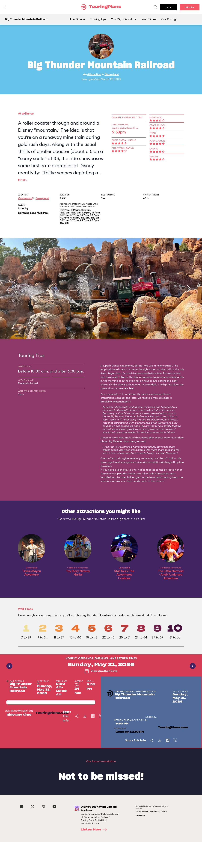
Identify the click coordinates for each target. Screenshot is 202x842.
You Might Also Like (124, 19)
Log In (168, 7)
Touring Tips (98, 19)
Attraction (94, 74)
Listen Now (95, 829)
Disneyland (111, 74)
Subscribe (189, 7)
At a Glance (77, 19)
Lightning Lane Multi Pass (33, 212)
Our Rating (168, 19)
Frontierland (25, 198)
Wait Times (149, 19)
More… (22, 180)
